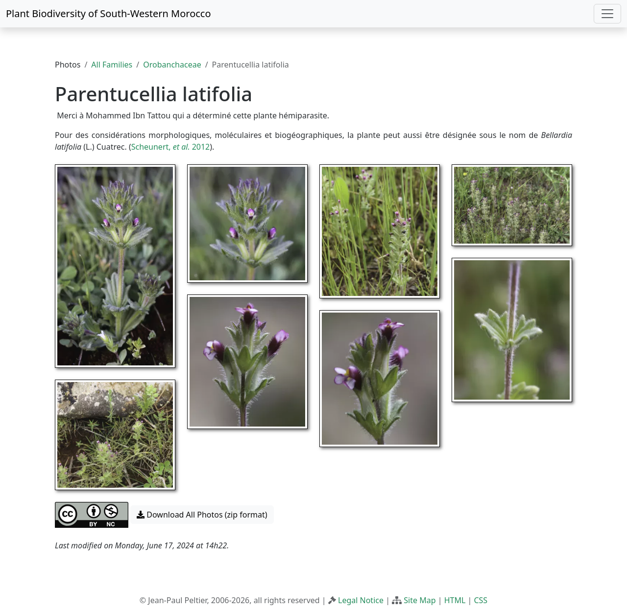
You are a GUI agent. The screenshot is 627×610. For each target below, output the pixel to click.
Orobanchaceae (172, 64)
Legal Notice (361, 600)
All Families (111, 64)
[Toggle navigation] (607, 13)
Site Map (419, 600)
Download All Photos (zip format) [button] (202, 514)
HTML (455, 600)
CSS (480, 600)
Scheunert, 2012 (170, 146)
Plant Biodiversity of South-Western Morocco (108, 13)
